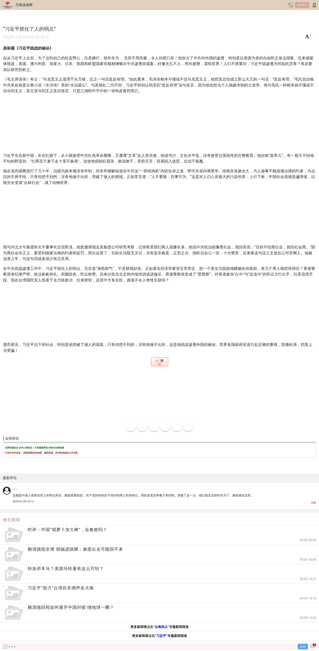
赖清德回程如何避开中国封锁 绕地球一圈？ (71, 607)
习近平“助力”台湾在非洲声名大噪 (61, 588)
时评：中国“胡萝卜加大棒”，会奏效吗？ (67, 529)
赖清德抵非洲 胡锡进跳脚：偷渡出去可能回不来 (75, 549)
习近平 (161, 636)
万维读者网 (24, 5)
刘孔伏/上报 (12, 37)
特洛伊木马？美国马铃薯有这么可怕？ (66, 568)
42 (159, 364)
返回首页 (302, 4)
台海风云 (161, 627)
